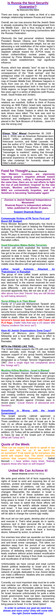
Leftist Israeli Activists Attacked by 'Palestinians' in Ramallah (28, 270)
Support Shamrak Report (28, 212)
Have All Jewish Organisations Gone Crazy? (26, 330)
